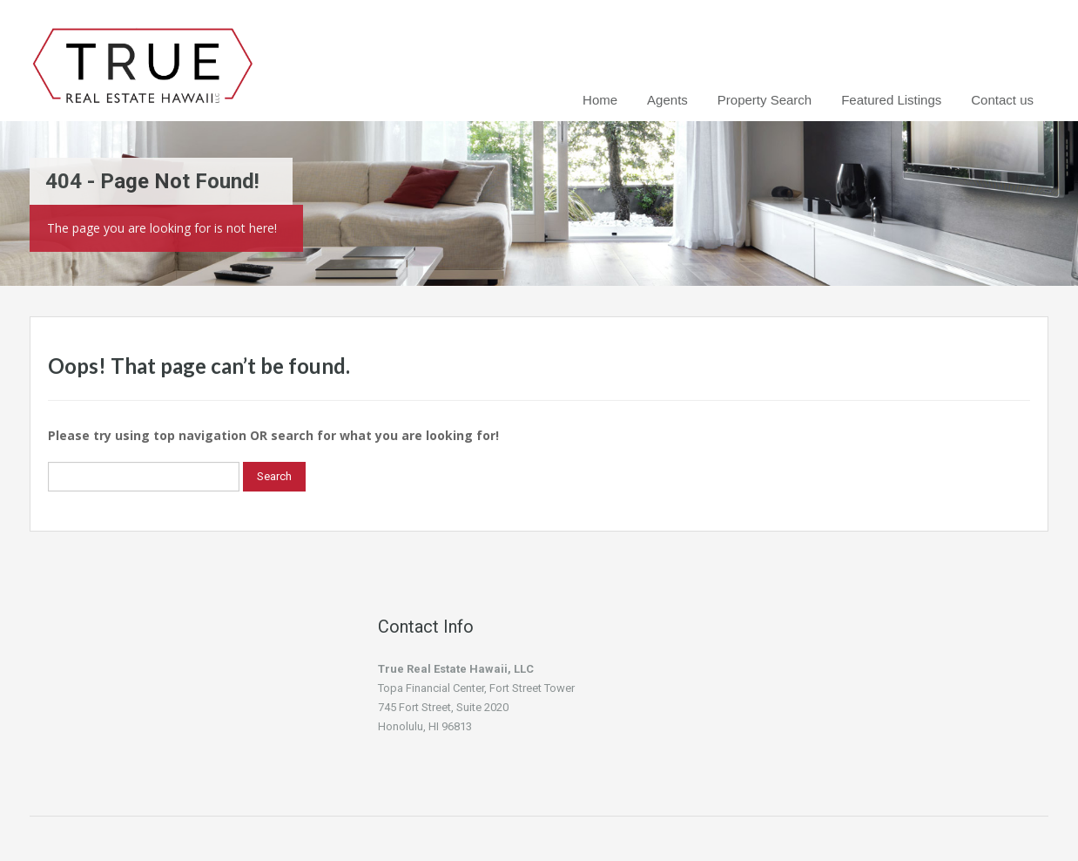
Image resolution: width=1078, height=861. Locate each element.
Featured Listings (891, 99)
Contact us (1002, 99)
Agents (667, 99)
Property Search (765, 99)
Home (600, 99)
